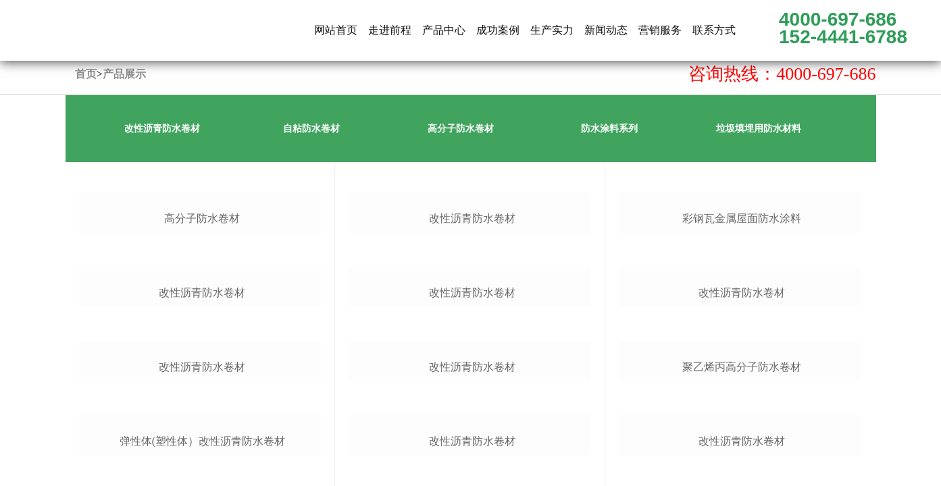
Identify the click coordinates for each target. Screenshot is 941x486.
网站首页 (335, 30)
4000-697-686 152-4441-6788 (843, 28)
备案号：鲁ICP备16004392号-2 (362, 452)
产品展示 (124, 74)
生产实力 (552, 30)
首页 (86, 74)
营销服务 (660, 30)
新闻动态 (606, 30)
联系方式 (714, 30)
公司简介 (286, 253)
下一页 (792, 175)
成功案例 (497, 30)
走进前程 (389, 30)
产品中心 (443, 30)
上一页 (757, 175)
